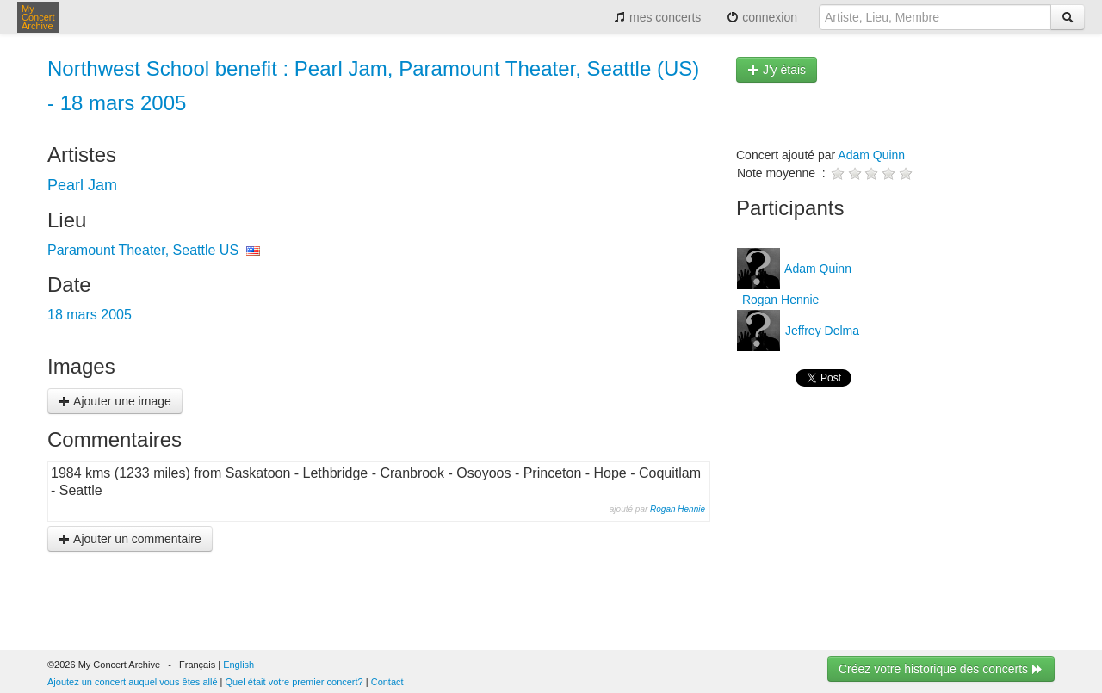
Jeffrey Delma (820, 330)
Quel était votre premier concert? (294, 682)
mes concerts (657, 17)
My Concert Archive (38, 17)
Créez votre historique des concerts (941, 669)
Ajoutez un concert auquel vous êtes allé (132, 682)
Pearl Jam (82, 185)
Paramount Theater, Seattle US (142, 250)
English (238, 664)
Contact (387, 682)
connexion (762, 17)
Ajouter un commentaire (130, 539)
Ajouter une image (115, 401)
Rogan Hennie (677, 509)
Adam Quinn (871, 155)
